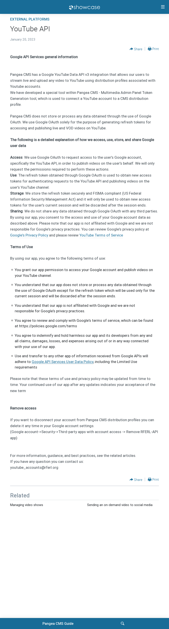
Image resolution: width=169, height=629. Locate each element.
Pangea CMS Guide (57, 623)
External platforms (30, 19)
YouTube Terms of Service (101, 235)
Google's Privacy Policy (29, 235)
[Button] (136, 49)
